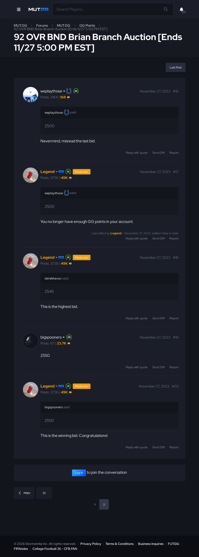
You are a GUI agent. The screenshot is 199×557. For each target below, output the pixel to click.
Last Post (175, 67)
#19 (176, 337)
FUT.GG (173, 544)
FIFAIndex (21, 549)
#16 (176, 91)
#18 (176, 257)
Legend (116, 233)
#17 (176, 172)
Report (174, 153)
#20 (175, 386)
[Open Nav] (19, 9)
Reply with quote (137, 153)
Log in (79, 473)
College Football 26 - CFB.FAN (55, 549)
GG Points (87, 25)
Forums (42, 25)
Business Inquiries (150, 544)
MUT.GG (20, 25)
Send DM (158, 153)
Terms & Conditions (120, 544)
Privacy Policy (90, 544)
